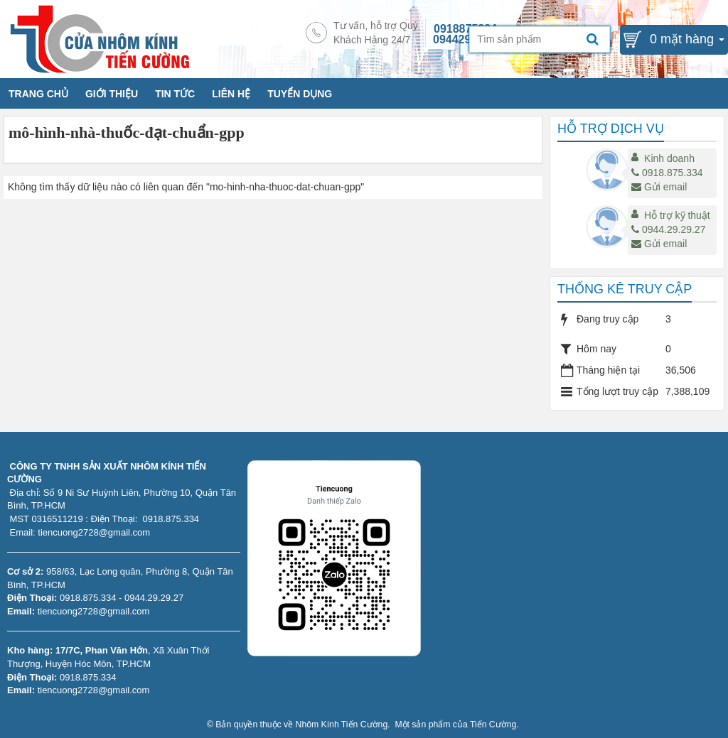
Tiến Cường (493, 724)
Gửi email (659, 186)
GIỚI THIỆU (111, 93)
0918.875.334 (667, 172)
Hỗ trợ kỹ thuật (677, 215)
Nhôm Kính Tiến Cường (342, 724)
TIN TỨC (175, 93)
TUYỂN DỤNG (299, 93)
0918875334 (465, 29)
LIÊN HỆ (231, 93)
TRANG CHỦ (38, 93)
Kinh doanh (669, 158)
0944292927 (464, 39)
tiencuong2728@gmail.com (94, 611)
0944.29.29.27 (668, 229)
